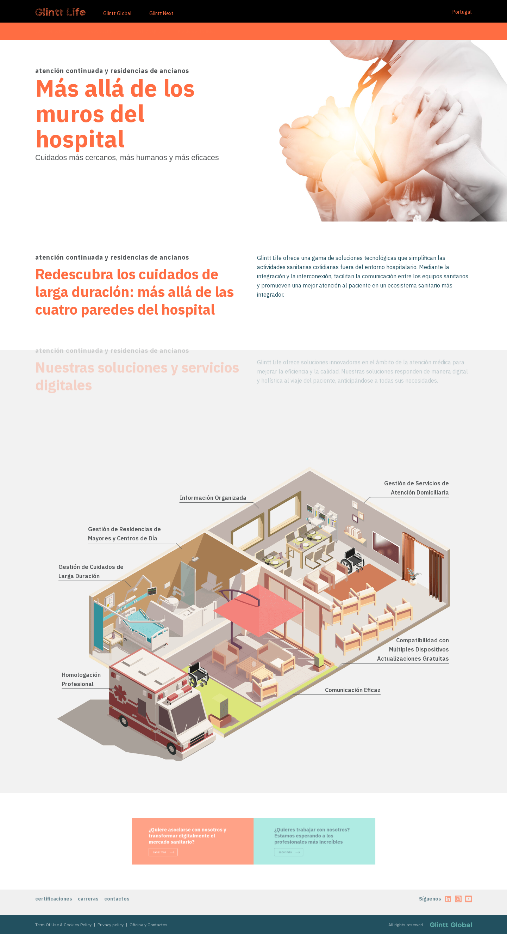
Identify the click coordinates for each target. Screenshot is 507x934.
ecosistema (103, 31)
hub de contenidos (196, 31)
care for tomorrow (55, 31)
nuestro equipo (147, 31)
